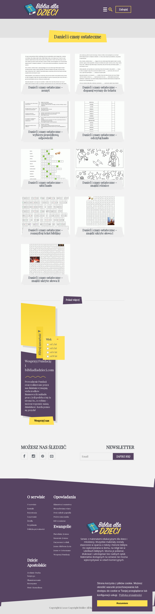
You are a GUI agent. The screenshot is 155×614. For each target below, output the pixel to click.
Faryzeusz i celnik (61, 542)
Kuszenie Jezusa (61, 538)
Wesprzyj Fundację (62, 554)
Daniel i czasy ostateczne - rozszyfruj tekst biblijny (45, 232)
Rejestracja (32, 512)
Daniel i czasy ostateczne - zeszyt (45, 89)
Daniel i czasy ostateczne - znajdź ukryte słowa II (45, 279)
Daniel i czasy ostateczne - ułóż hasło (45, 184)
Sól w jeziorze (60, 521)
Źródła (30, 521)
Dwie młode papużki (62, 512)
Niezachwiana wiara (62, 508)
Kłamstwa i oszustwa (62, 504)
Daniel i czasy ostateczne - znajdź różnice (99, 184)
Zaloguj (123, 9)
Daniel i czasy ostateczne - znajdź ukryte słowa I (99, 232)
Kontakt (30, 508)
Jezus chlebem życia (62, 546)
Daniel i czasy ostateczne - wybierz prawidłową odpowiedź (45, 135)
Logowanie (32, 516)
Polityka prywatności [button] (130, 595)
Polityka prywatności (36, 529)
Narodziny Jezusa (61, 534)
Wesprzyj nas (41, 420)
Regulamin (32, 525)
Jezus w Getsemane (62, 550)
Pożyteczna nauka (61, 516)
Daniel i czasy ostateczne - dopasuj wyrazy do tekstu (99, 89)
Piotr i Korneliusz (34, 587)
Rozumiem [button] (122, 603)
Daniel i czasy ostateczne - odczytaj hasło (99, 136)
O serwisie (31, 504)
